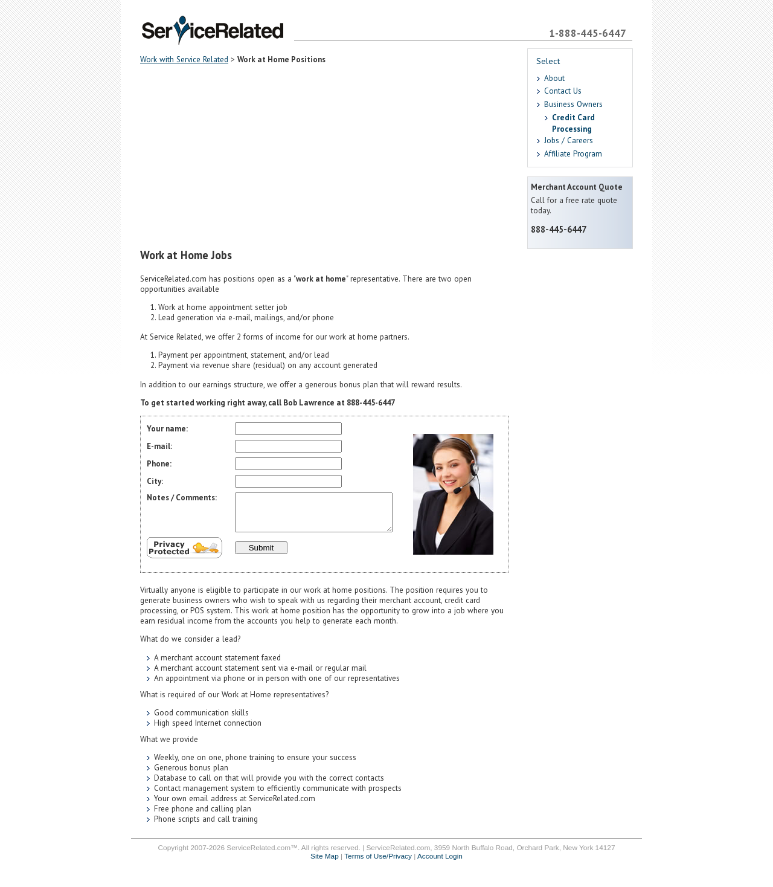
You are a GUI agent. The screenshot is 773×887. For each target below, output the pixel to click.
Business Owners (573, 104)
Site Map (324, 863)
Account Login (440, 863)
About (554, 78)
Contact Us (563, 91)
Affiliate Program (573, 154)
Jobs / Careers (568, 140)
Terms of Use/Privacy (378, 863)
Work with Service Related (184, 59)
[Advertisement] (324, 157)
